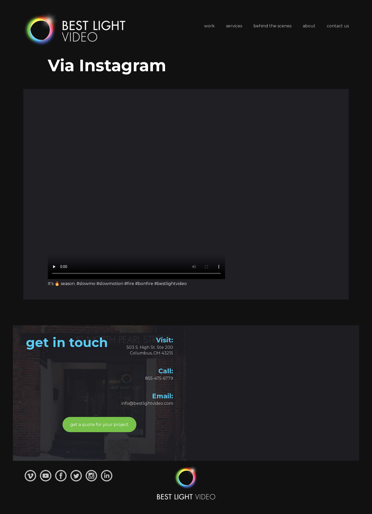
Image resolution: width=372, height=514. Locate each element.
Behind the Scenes (272, 25)
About (309, 25)
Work (209, 25)
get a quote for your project (99, 424)
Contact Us (338, 25)
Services (234, 25)
